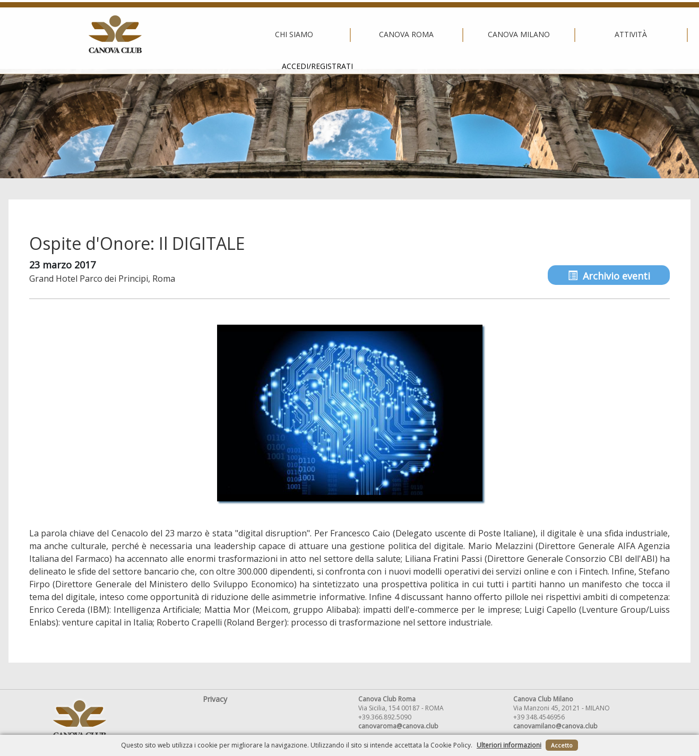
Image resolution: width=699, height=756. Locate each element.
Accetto (562, 745)
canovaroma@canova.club (398, 726)
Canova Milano (347, 34)
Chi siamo (122, 34)
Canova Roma (234, 34)
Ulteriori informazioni (509, 745)
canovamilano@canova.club (555, 726)
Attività (459, 34)
